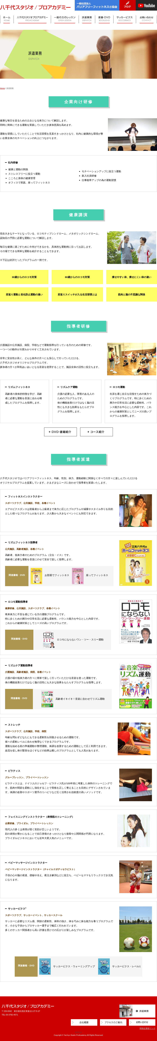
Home (2, 88)
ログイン (78, 1032)
